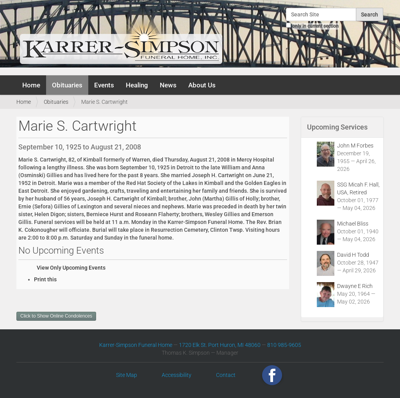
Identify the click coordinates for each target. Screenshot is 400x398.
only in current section (315, 26)
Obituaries (67, 85)
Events (104, 85)
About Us (202, 85)
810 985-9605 (284, 345)
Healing (137, 85)
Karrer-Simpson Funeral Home (135, 345)
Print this (45, 279)
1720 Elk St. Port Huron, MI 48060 (220, 345)
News (168, 85)
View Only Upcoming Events (71, 268)
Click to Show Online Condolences (56, 316)
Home (31, 85)
